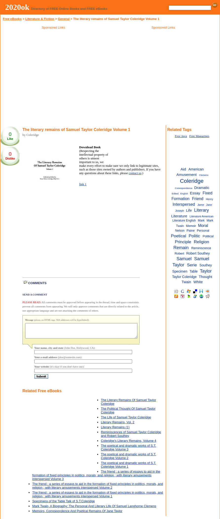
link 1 (83, 184)
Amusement (186, 174)
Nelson (179, 230)
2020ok (17, 7)
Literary (201, 210)
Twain (186, 282)
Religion (201, 241)
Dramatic (201, 187)
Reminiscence (201, 248)
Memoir (191, 226)
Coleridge (192, 181)
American (196, 169)
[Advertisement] (163, 66)
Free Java (181, 136)
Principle (183, 241)
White (198, 282)
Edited (175, 193)
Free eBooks (12, 19)
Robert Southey (198, 253)
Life (189, 210)
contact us (135, 173)
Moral (203, 225)
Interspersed (184, 204)
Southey (206, 265)
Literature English (184, 220)
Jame (200, 204)
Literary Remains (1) (115, 430)
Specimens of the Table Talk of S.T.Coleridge (63, 504)
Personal (203, 230)
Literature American (202, 216)
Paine (191, 230)
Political (208, 236)
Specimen (179, 271)
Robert (179, 253)
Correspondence (183, 188)
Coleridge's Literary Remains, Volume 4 (128, 443)
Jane (209, 204)
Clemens (203, 175)
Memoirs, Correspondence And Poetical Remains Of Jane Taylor (77, 514)
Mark (201, 220)
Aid (183, 169)
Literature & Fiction (39, 19)
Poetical (178, 235)
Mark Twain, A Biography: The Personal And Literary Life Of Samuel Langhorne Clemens (94, 509)
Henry (209, 199)
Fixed (207, 193)
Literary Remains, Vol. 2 (117, 425)
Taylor (206, 271)
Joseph (179, 210)
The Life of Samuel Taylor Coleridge (126, 420)
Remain (181, 247)
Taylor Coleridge (184, 277)
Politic (194, 235)
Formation (180, 198)
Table (194, 271)
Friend (197, 198)
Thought (205, 277)
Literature (179, 216)
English (184, 193)
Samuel (184, 258)
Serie (192, 264)
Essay (195, 193)
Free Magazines (199, 136)
